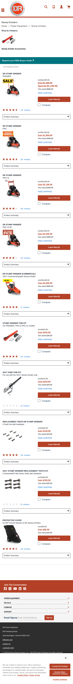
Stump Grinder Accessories (13, 49)
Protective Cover (12, 520)
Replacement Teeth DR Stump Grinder (22, 422)
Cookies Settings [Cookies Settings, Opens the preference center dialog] (60, 679)
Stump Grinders (38, 26)
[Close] (66, 658)
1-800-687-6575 (8, 648)
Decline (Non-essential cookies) (59, 673)
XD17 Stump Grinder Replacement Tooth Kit (25, 471)
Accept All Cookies (60, 666)
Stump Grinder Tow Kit (14, 323)
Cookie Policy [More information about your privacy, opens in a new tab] (22, 675)
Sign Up (49, 618)
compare (46, 105)
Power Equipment (19, 26)
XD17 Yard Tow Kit (12, 372)
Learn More (54, 99)
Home (4, 26)
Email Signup (10, 618)
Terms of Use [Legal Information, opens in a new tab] (34, 675)
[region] (36, 668)
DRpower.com (8, 640)
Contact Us (6, 644)
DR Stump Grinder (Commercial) (19, 274)
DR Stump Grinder (12, 74)
